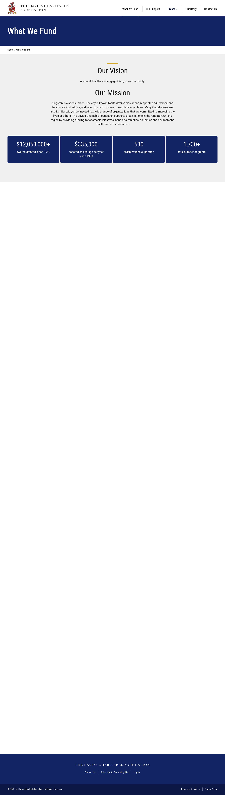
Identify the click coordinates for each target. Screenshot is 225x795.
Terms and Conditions (190, 789)
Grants (171, 9)
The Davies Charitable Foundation (44, 8)
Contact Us (210, 9)
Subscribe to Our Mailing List (115, 772)
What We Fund (130, 9)
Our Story (191, 9)
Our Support (153, 9)
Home (10, 50)
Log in (137, 772)
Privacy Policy (211, 789)
